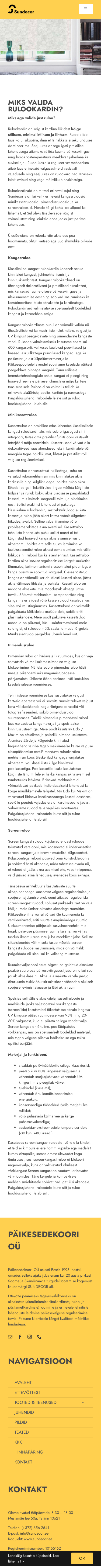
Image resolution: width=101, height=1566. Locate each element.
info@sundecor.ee (34, 1533)
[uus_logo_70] (21, 6)
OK (82, 1558)
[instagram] (29, 1337)
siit (64, 398)
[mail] (10, 1337)
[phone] (39, 1337)
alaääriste (30, 392)
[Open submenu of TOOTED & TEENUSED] (83, 1402)
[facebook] (20, 1337)
